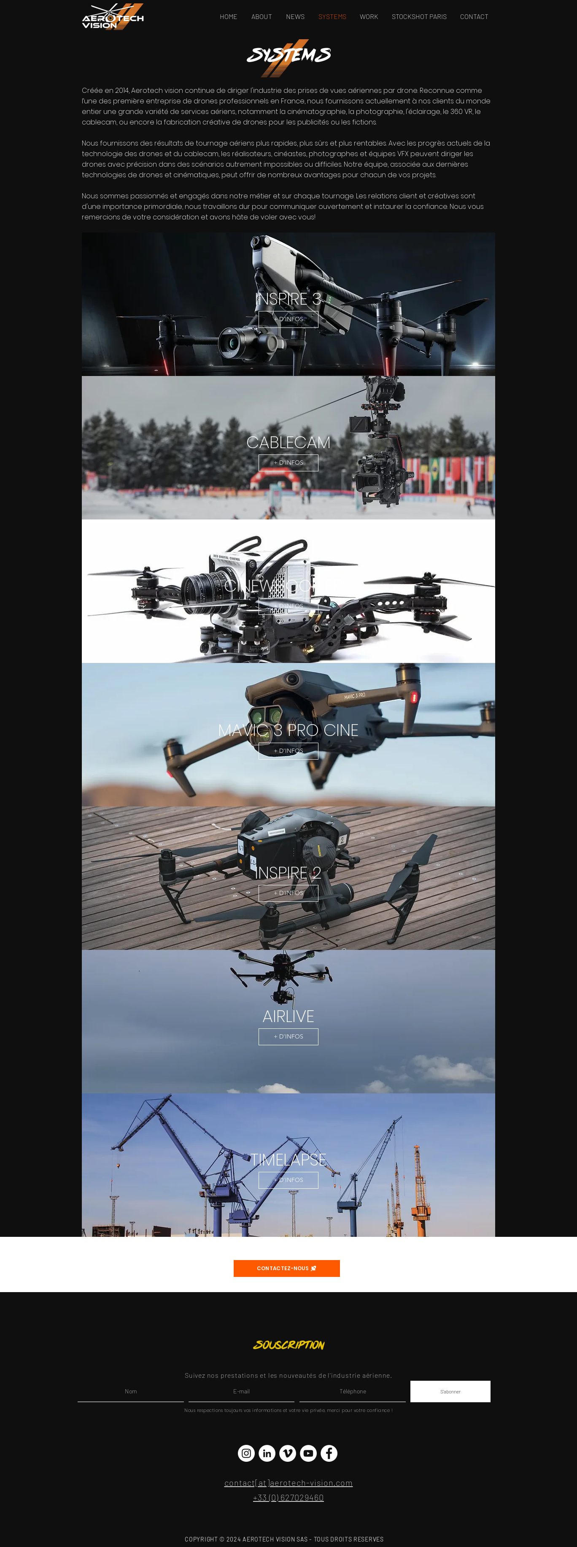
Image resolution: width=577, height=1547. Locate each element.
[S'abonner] (450, 1391)
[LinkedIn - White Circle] (267, 1453)
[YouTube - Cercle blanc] (308, 1453)
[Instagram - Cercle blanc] (246, 1453)
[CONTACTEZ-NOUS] (287, 1268)
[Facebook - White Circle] (329, 1453)
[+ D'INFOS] (288, 319)
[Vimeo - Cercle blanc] (287, 1453)
